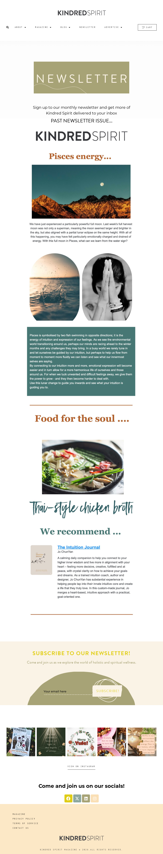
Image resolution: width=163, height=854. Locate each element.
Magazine (43, 27)
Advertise (114, 27)
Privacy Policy (24, 819)
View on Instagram (81, 766)
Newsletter (88, 27)
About (21, 27)
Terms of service (26, 823)
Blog (66, 27)
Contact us (21, 828)
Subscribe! (107, 691)
